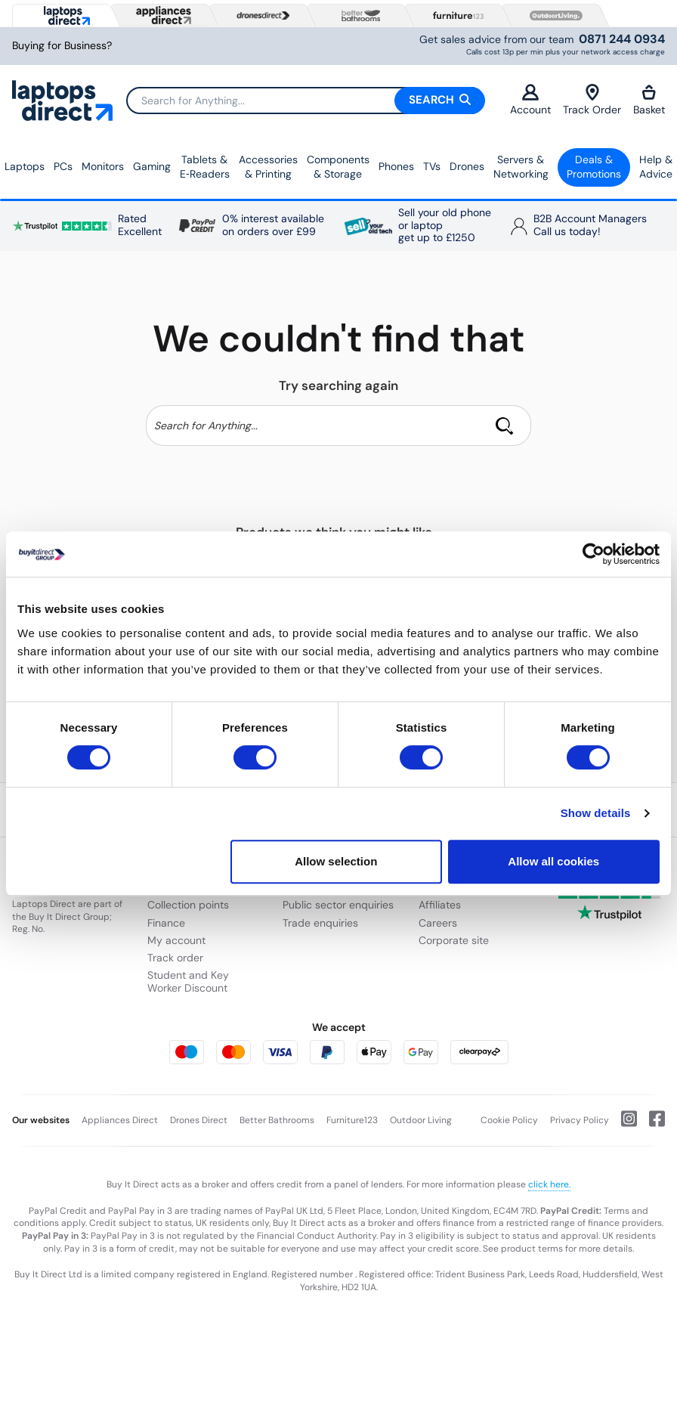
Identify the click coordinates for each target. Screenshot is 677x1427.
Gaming (152, 166)
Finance (166, 923)
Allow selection (336, 861)
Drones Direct (198, 1120)
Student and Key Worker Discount (188, 981)
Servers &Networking (521, 167)
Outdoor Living (421, 1120)
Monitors (103, 166)
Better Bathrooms (277, 1120)
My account (176, 940)
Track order (175, 957)
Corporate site (454, 940)
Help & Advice (655, 167)
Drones (467, 166)
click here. (549, 1184)
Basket (649, 100)
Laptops (25, 166)
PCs (63, 166)
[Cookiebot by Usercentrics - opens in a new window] (593, 554)
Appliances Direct (120, 1120)
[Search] (305, 100)
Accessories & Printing (268, 167)
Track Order (592, 100)
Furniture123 (352, 1120)
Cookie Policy (509, 1120)
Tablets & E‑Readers (205, 167)
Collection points (188, 905)
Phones (396, 166)
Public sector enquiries (338, 905)
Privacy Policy (579, 1120)
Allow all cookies (553, 861)
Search (440, 99)
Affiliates (440, 905)
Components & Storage (338, 167)
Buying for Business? (62, 45)
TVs (432, 166)
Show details (596, 812)
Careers (438, 923)
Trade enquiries (320, 923)
